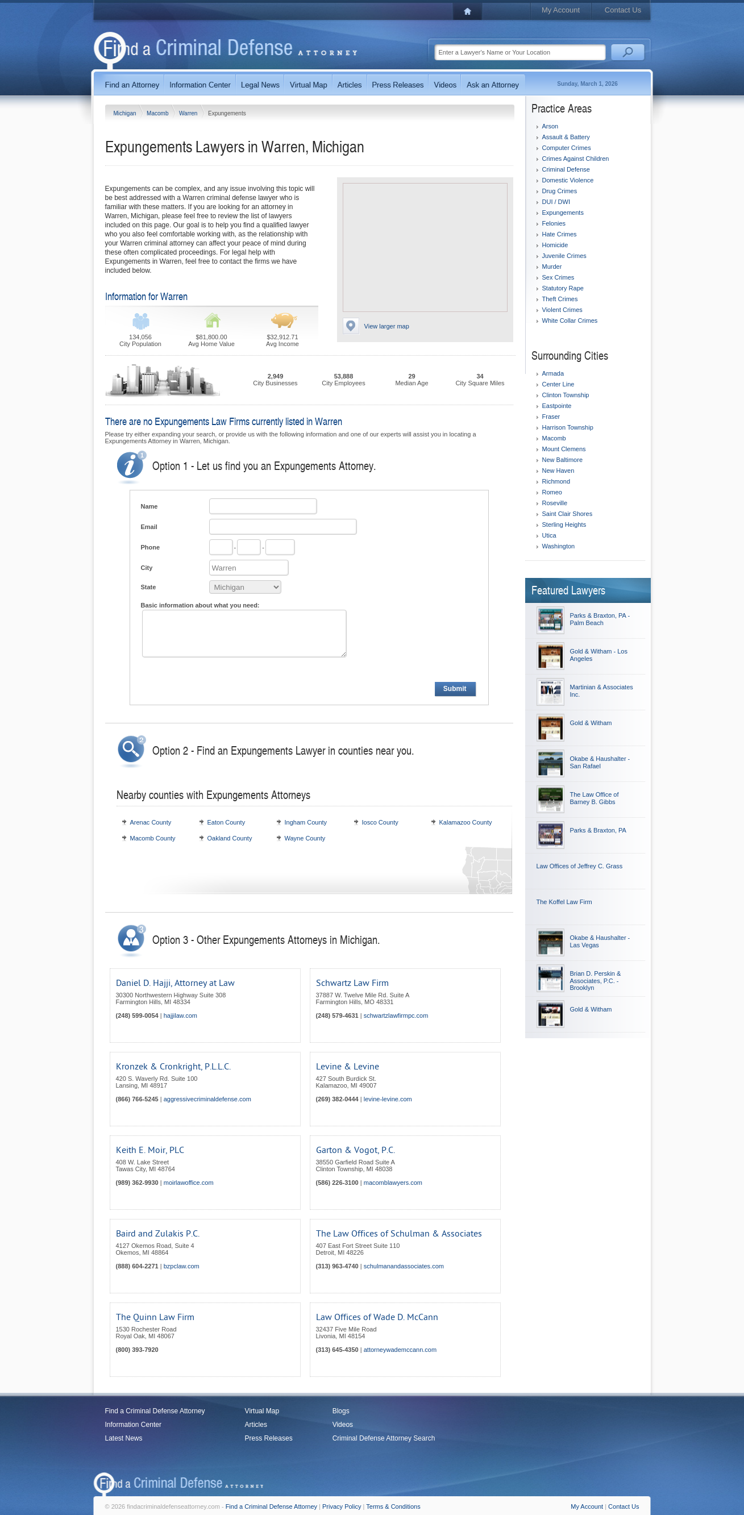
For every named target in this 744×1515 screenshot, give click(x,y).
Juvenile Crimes (564, 255)
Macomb (158, 113)
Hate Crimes (559, 234)
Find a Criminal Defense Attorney (155, 1411)
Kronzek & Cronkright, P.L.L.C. (173, 1067)
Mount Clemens (564, 449)
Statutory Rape (563, 288)
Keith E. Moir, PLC (150, 1150)
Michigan (126, 113)
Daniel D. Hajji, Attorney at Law (175, 983)
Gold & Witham (591, 722)
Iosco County (380, 822)
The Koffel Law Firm (564, 901)
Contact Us (623, 10)
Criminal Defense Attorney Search (383, 1438)
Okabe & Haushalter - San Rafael (600, 762)
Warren (189, 113)
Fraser (551, 416)
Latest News (124, 1438)
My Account (561, 10)
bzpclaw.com (181, 1266)
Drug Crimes (559, 191)
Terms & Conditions (393, 1506)
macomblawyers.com (393, 1182)
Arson (550, 126)
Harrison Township (567, 427)
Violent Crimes (562, 309)
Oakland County (229, 838)
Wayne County (305, 838)
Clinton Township (565, 395)
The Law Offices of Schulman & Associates (399, 1234)
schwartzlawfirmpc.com (396, 1015)
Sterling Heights (564, 524)
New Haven (558, 470)
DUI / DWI (556, 201)
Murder (552, 266)
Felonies (554, 223)
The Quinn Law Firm (155, 1317)
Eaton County (226, 822)
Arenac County (151, 822)
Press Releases (269, 1438)
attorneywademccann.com (400, 1349)
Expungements (563, 212)
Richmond (556, 481)
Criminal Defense (566, 169)
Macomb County (153, 838)
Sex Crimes (558, 277)
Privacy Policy (341, 1506)
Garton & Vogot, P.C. (355, 1150)
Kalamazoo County (465, 822)
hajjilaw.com (180, 1015)
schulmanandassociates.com (404, 1266)
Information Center (133, 1425)
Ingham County (306, 822)
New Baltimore (562, 459)
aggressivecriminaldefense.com (207, 1099)
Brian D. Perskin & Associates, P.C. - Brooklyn (595, 980)
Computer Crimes (566, 147)
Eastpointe (557, 405)
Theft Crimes (560, 298)
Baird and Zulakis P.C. (157, 1234)
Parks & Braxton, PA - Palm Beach (600, 619)
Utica (549, 535)
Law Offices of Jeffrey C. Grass (580, 866)
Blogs (341, 1411)
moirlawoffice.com (189, 1182)
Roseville (555, 503)
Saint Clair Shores (567, 513)
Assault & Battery (566, 137)
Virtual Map (262, 1411)
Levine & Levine (347, 1067)
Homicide (555, 245)
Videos (342, 1425)
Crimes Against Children (575, 158)
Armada (553, 373)
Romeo (552, 492)
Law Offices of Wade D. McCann (377, 1317)
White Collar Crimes (570, 320)
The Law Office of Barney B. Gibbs (594, 798)
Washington (558, 546)
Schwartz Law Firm (352, 983)
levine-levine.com (388, 1099)
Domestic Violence (568, 180)
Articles (256, 1425)
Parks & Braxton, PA (598, 830)
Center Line (558, 384)
